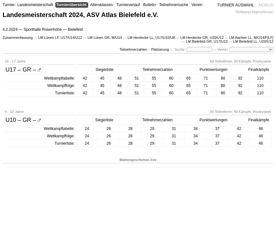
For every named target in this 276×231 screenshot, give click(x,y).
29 (152, 128)
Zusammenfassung (18, 37)
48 (119, 78)
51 (136, 78)
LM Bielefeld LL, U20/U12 (253, 41)
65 (188, 78)
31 (174, 128)
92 (240, 78)
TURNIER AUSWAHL (235, 5)
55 (154, 78)
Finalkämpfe (258, 69)
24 (87, 128)
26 (108, 128)
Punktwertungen (214, 69)
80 (223, 78)
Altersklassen (101, 5)
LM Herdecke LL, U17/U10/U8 (151, 37)
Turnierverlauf (128, 5)
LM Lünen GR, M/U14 (104, 37)
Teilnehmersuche (173, 5)
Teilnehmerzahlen (133, 49)
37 (217, 128)
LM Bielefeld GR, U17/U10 (207, 41)
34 (195, 128)
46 (261, 128)
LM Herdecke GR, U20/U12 (202, 37)
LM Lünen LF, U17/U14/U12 (60, 37)
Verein (196, 5)
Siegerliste (105, 69)
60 (171, 78)
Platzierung (160, 49)
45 (102, 78)
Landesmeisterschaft (35, 5)
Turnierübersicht (71, 5)
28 (130, 128)
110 (260, 78)
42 (85, 78)
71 (206, 78)
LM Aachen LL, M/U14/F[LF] (251, 37)
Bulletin (149, 5)
